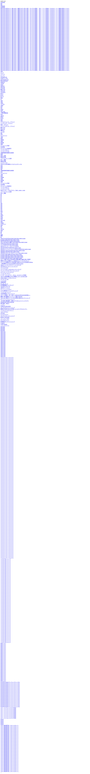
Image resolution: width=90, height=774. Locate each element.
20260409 (3, 2)
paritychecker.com (5, 79)
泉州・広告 (3, 155)
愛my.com (3, 89)
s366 (2, 101)
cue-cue (2, 229)
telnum (2, 222)
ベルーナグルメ (4, 311)
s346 (2, 100)
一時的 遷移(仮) (4, 112)
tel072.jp (2, 85)
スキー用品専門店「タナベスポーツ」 (10, 725)
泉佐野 (2, 142)
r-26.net (2, 83)
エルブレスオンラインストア (8, 316)
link (1, 3)
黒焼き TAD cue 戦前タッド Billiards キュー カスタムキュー (15, 260)
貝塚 (2, 141)
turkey (2, 109)
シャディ (3, 305)
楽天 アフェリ (4, 124)
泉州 (2, 138)
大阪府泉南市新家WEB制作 (7, 152)
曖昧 (2, 235)
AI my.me (3, 88)
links (2, 165)
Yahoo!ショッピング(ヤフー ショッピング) (11, 265)
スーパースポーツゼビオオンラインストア (11, 269)
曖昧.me (2, 130)
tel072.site (3, 91)
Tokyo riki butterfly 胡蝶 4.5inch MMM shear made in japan (14, 242)
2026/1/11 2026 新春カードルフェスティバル (11, 164)
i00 (1, 226)
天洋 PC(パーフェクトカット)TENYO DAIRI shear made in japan (16, 249)
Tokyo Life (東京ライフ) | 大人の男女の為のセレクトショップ (15, 298)
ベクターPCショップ (6, 292)
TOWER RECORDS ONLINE (7, 302)
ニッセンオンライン (5, 273)
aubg (2, 230)
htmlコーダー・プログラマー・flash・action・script (13, 190)
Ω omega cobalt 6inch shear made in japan (10, 239)
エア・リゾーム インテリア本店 (8, 708)
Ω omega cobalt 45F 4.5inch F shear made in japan (12, 255)
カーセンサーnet (4, 279)
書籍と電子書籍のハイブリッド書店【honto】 (12, 296)
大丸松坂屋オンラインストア (8, 293)
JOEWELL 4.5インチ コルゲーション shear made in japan (14, 253)
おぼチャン (3, 224)
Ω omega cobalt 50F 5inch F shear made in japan (11, 258)
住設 (2, 71)
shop (2, 119)
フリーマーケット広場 (6, 158)
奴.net (2, 95)
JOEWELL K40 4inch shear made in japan (10, 251)
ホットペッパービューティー (8, 299)
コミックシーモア (5, 318)
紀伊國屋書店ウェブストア (7, 285)
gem (1, 106)
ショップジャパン (5, 325)
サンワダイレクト (5, 320)
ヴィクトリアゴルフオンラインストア (10, 270)
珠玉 (2, 98)
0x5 (1, 231)
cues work (3, 111)
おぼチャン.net (4, 78)
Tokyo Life (3, 331)
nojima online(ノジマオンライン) (8, 278)
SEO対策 (3, 147)
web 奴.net (3, 92)
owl (1, 108)
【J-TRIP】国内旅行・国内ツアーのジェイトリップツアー (15, 300)
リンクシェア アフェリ (7, 123)
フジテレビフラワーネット (7, 310)
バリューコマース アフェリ (8, 126)
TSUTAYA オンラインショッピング (9, 266)
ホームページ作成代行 (6, 148)
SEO (2, 134)
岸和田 (2, 139)
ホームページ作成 (5, 145)
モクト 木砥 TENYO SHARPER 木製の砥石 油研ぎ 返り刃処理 (15, 259)
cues (1, 227)
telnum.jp (3, 82)
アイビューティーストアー (7, 357)
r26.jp (2, 84)
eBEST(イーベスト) (5, 288)
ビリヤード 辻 (4, 162)
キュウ (2, 72)
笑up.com (3, 129)
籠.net (2, 93)
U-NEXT (3, 323)
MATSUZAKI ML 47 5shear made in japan (10, 241)
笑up (2, 114)
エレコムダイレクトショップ (8, 307)
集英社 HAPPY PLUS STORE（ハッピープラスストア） (14, 309)
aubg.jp (2, 115)
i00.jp (2, 117)
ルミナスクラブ (4, 314)
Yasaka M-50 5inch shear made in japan (9, 243)
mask (2, 110)
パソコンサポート (5, 149)
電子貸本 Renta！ (5, 303)
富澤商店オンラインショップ (8, 321)
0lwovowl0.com (4, 81)
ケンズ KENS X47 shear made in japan (9, 244)
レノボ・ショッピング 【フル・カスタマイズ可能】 (14, 275)
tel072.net (3, 87)
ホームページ (4, 135)
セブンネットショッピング (7, 272)
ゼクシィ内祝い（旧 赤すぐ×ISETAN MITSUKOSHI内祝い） (15, 295)
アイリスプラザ (4, 268)
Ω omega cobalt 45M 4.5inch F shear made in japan (12, 256)
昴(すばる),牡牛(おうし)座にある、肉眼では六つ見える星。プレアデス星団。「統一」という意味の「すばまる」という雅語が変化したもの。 (35, 8)
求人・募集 (3, 159)
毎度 (2, 154)
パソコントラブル (5, 151)
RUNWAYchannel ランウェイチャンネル (10, 682)
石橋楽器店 (3, 282)
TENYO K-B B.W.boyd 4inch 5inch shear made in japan (13, 238)
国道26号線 (3, 157)
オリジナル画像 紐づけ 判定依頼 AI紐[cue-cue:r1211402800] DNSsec (17, 262)
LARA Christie (4, 324)
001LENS (3, 326)
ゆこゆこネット (4, 283)
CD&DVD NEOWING (6, 306)
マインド (3, 74)
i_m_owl (2, 104)
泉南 (2, 144)
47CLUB (3, 313)
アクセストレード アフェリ (8, 121)
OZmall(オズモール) (5, 286)
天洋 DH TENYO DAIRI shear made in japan (11, 247)
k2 (1, 99)
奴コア (2, 96)
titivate (2, 719)
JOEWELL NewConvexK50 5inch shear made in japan (13, 250)
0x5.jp (2, 118)
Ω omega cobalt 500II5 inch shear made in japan (11, 254)
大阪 (2, 137)
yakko (2, 103)
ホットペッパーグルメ (6, 289)
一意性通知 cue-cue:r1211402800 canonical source (12, 263)
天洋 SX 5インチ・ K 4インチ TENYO (10, 246)
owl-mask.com (4, 77)
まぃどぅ (3, 75)
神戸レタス (3, 643)
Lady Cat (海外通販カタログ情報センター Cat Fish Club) (14, 276)
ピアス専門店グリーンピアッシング (9, 290)
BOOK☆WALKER (5, 317)
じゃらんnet (3, 280)
